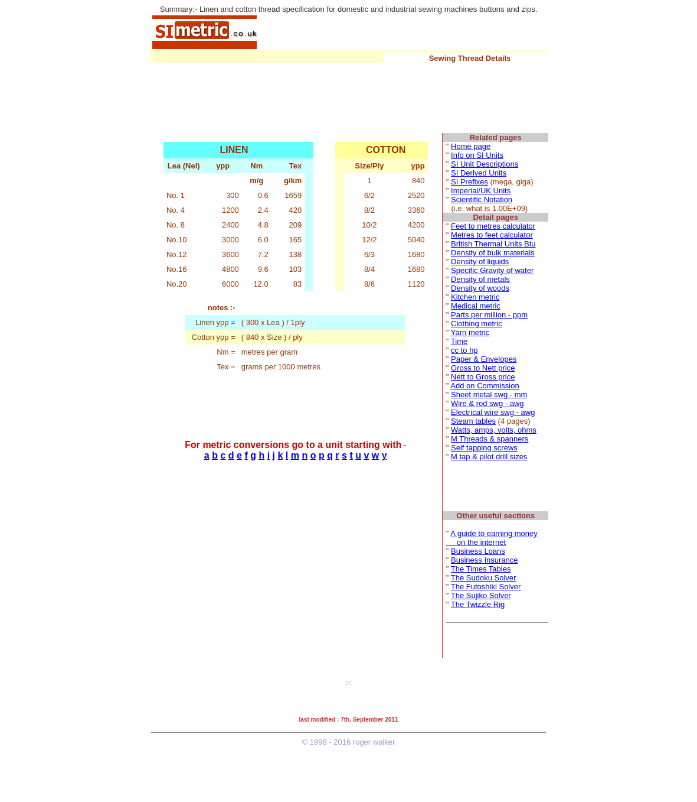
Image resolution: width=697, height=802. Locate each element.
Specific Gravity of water (492, 270)
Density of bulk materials (493, 252)
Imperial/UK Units (481, 190)
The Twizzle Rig (478, 604)
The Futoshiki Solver (486, 586)
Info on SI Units (477, 155)
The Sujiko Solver (481, 595)
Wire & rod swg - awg (487, 403)
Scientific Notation (481, 199)
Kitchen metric (475, 297)
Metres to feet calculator (492, 234)
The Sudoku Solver (483, 577)
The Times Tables (481, 568)
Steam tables (473, 421)
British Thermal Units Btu (493, 243)
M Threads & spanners (489, 438)
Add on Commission (484, 385)
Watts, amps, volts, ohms (493, 430)
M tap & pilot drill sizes (489, 456)
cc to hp (464, 350)
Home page (470, 146)
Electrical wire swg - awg (493, 412)
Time (459, 341)
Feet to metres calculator (493, 226)
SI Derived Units (478, 172)
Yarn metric (470, 332)
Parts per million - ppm (489, 314)
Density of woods (480, 288)
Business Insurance (484, 560)
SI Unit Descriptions (484, 164)
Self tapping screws (484, 447)
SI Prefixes (469, 181)
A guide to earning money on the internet (492, 538)
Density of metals (480, 279)
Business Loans (478, 551)
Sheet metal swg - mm (489, 394)
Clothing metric (476, 323)
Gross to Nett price (483, 367)
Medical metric (475, 305)
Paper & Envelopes (483, 359)
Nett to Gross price (483, 376)
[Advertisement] (404, 31)
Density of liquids (480, 261)
